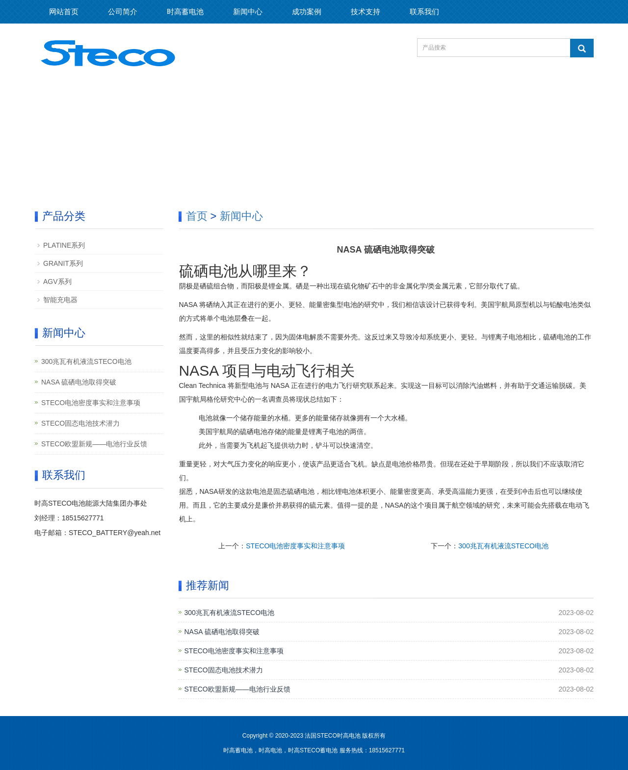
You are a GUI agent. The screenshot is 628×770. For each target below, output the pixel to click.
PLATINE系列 (64, 245)
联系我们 (424, 11)
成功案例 (306, 11)
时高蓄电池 (185, 11)
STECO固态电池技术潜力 (223, 670)
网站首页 (63, 11)
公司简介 (122, 11)
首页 (197, 216)
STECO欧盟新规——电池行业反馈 (237, 689)
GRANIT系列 (63, 263)
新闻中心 (247, 11)
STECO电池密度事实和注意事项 (295, 546)
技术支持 (365, 11)
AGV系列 (57, 281)
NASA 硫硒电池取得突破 (222, 632)
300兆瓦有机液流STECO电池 (503, 546)
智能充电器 (60, 300)
